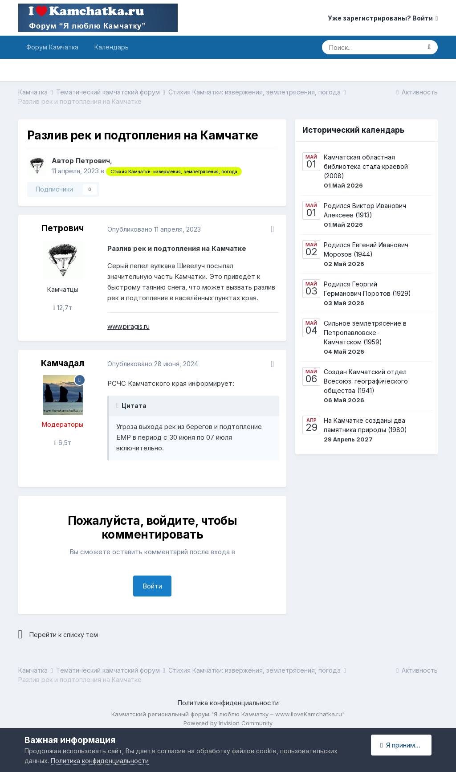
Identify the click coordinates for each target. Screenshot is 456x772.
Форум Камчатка (52, 47)
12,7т (62, 307)
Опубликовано (154, 229)
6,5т (62, 442)
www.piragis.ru (128, 326)
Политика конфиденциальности (228, 702)
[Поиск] (371, 47)
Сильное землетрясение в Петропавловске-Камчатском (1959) (365, 332)
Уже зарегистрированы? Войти (383, 18)
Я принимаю (402, 745)
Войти (152, 586)
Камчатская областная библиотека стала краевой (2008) (366, 166)
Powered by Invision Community (228, 723)
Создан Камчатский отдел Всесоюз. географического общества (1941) (366, 381)
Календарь (111, 47)
